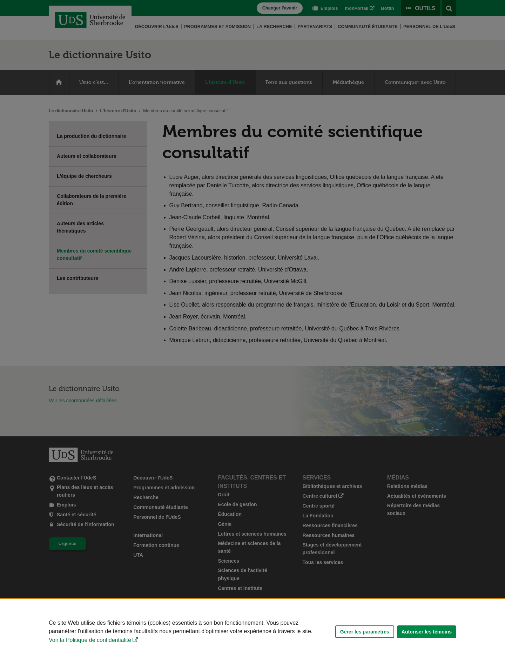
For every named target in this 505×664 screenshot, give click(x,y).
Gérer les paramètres (364, 632)
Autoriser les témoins (427, 632)
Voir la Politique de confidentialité (90, 640)
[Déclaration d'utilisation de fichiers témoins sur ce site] (252, 631)
